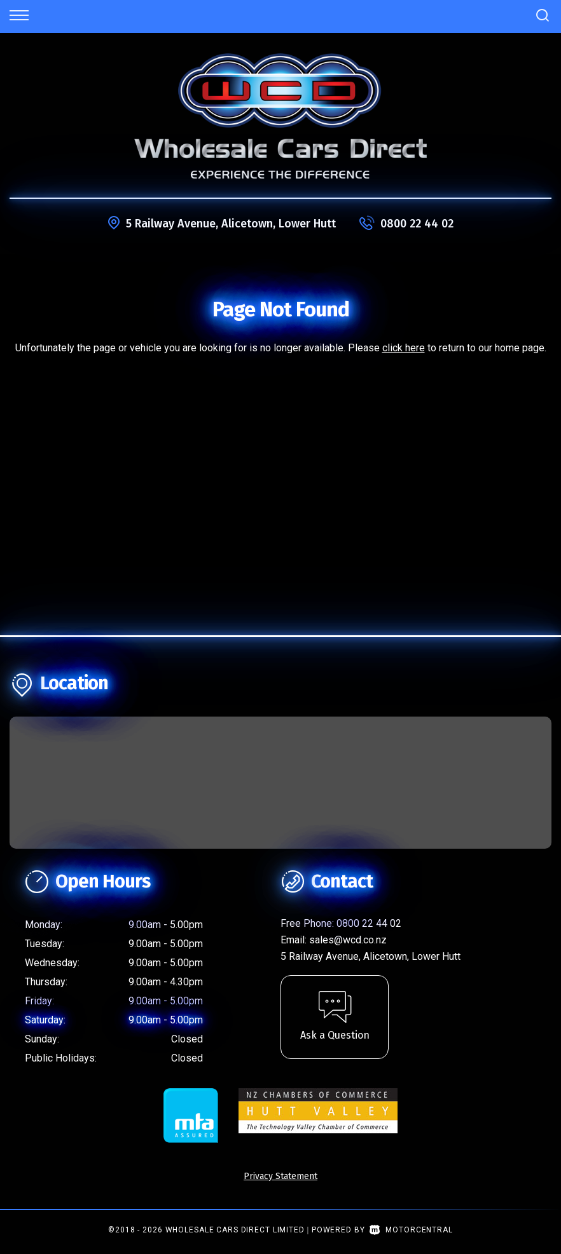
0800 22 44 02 (417, 224)
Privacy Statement (280, 1176)
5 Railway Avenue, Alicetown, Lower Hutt (231, 224)
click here (403, 348)
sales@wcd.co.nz (348, 940)
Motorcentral (411, 1229)
